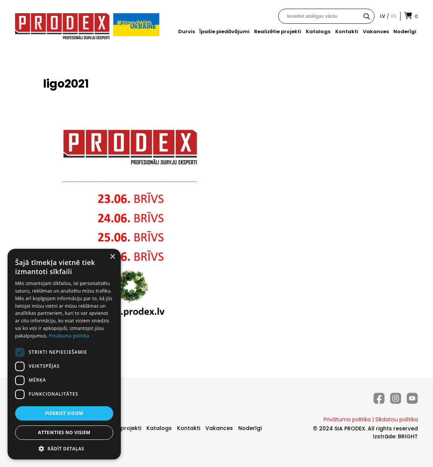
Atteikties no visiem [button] (64, 432)
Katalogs (318, 31)
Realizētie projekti (277, 31)
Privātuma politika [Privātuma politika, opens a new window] (69, 336)
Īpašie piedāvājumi (224, 31)
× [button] (112, 257)
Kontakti (346, 31)
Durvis (186, 31)
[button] (64, 448)
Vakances (376, 31)
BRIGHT (408, 436)
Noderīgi (404, 31)
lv (382, 16)
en (393, 16)
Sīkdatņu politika (396, 419)
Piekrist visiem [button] (64, 413)
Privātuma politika (347, 419)
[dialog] (64, 354)
